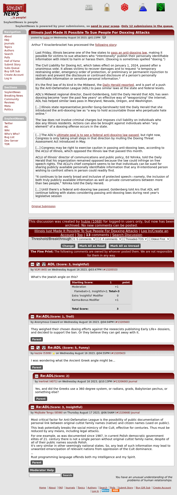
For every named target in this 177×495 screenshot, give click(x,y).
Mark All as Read (92, 245)
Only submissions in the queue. (147, 26)
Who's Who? (12, 133)
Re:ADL (43, 316)
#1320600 (120, 381)
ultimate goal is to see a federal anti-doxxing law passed (98, 135)
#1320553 (110, 269)
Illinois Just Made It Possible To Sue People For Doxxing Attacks (90, 32)
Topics (8, 47)
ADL (51, 264)
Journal (133, 381)
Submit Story (12, 64)
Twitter (8, 123)
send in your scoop (105, 26)
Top (80, 235)
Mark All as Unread (124, 245)
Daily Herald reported (118, 84)
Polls (7, 57)
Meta (7, 106)
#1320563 (117, 353)
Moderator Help (42, 470)
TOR (7, 144)
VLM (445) (41, 269)
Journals (9, 43)
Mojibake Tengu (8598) (49, 412)
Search (8, 54)
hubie (46, 37)
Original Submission (44, 206)
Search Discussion (127, 235)
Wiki (7, 130)
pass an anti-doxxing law (129, 52)
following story (105, 44)
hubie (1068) (91, 221)
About (8, 36)
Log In (8, 78)
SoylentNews (14, 11)
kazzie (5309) (43, 353)
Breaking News (13, 95)
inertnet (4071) (48, 381)
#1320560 (122, 322)
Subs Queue (11, 68)
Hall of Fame (12, 61)
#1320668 (122, 412)
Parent (36, 339)
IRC (6, 126)
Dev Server (11, 140)
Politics (8, 109)
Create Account (14, 74)
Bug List (9, 137)
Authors (9, 50)
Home (42, 487)
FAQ (6, 40)
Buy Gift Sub (12, 71)
